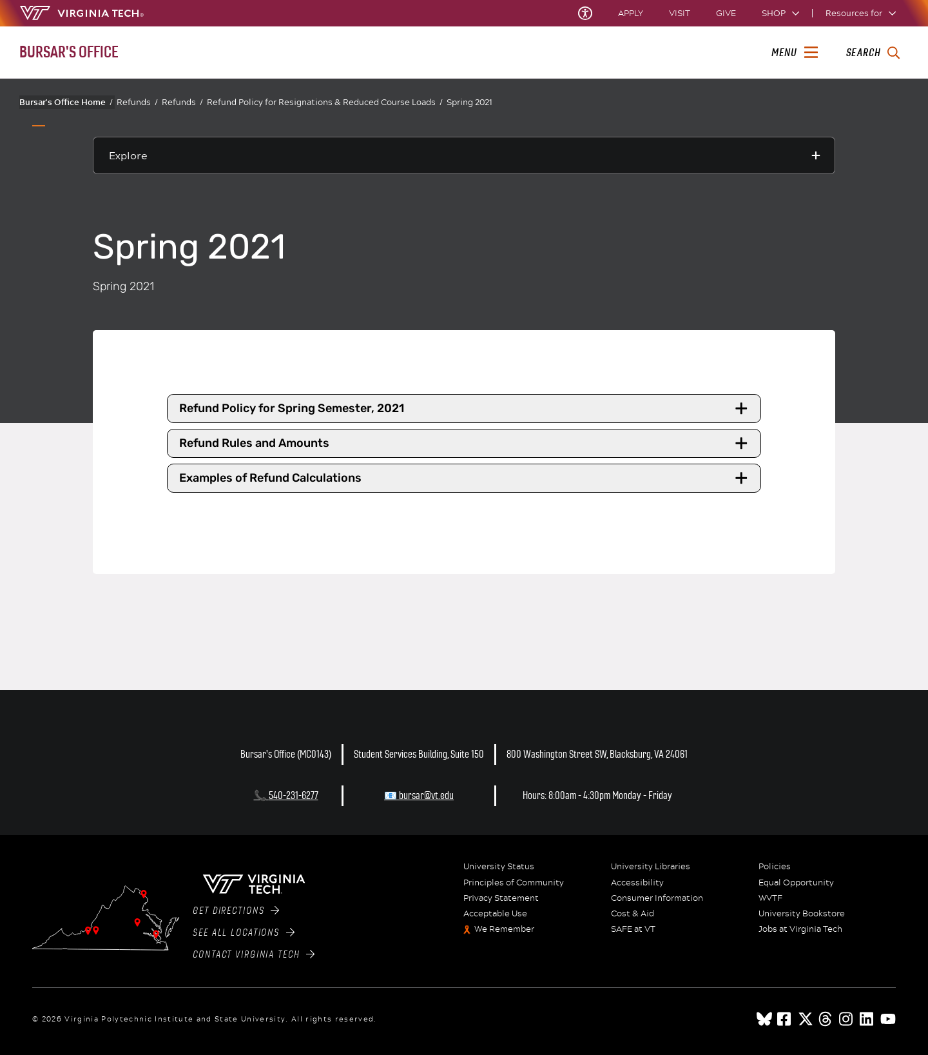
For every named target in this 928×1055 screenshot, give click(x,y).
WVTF (770, 898)
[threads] (826, 1019)
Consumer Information (657, 898)
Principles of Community (513, 883)
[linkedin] (867, 1019)
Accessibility (637, 883)
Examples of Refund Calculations (465, 478)
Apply (630, 13)
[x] (805, 1019)
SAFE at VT (633, 929)
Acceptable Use (495, 914)
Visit (679, 13)
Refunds (137, 102)
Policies (775, 867)
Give (726, 13)
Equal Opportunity (796, 883)
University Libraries (650, 867)
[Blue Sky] (764, 1019)
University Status (498, 867)
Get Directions (236, 910)
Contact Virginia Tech (253, 954)
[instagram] (847, 1019)
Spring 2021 (469, 101)
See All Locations (244, 932)
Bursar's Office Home (66, 101)
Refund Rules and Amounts (465, 443)
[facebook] (785, 1019)
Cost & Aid (632, 914)
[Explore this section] (464, 155)
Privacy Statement (501, 898)
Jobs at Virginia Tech (800, 929)
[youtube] (888, 1019)
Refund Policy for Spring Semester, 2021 (465, 408)
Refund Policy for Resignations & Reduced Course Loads (325, 102)
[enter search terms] (873, 53)
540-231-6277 (293, 795)
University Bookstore (802, 914)
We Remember (504, 929)
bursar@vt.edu (426, 795)
